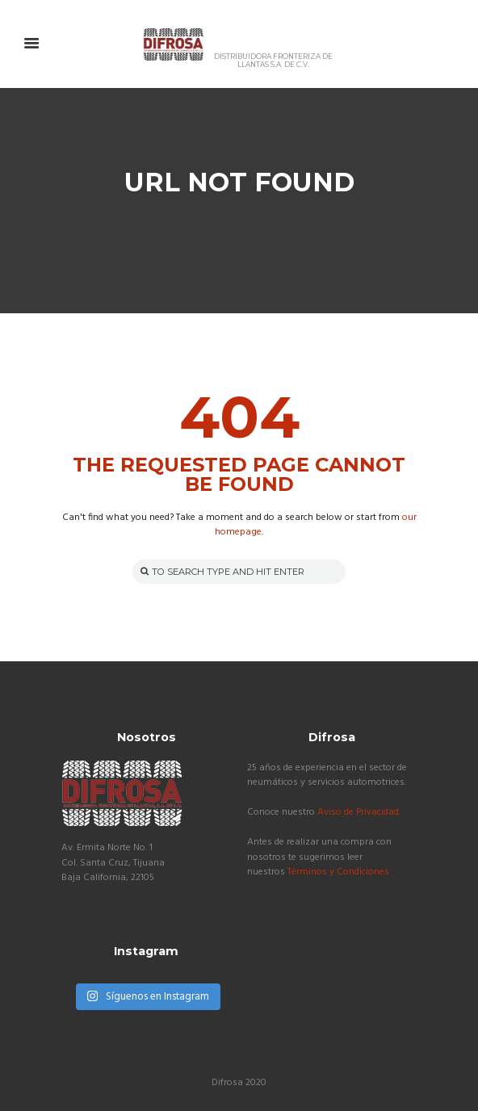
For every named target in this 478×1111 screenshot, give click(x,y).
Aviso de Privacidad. (358, 812)
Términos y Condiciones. (339, 872)
